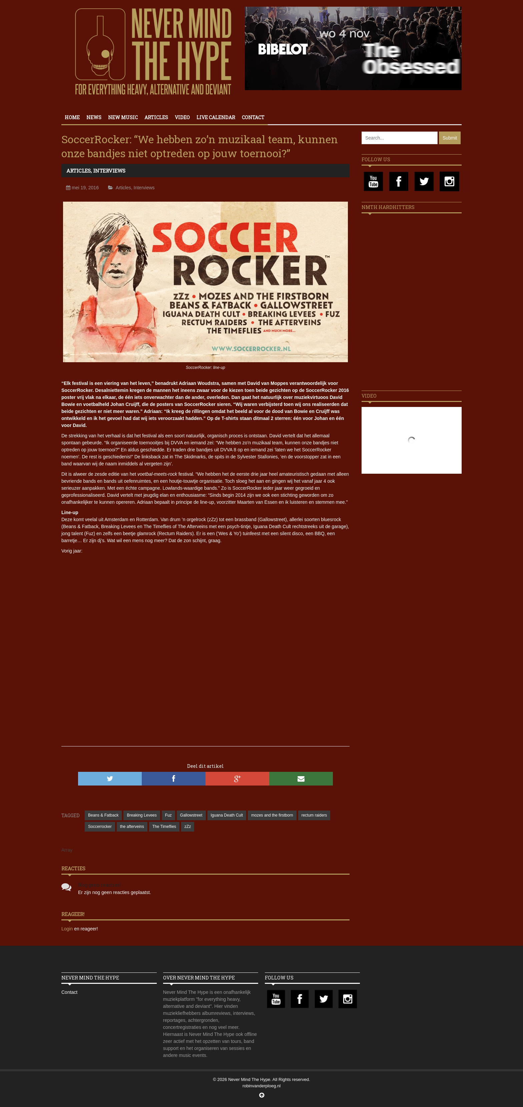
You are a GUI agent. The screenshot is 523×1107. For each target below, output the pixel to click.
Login (67, 928)
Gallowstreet (191, 815)
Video (182, 117)
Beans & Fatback (103, 815)
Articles (156, 117)
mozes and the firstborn (272, 815)
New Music (123, 117)
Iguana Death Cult (227, 815)
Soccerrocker (100, 826)
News (93, 117)
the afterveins (132, 826)
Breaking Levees (141, 815)
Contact (253, 117)
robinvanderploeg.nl (261, 1085)
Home (72, 117)
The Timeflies (164, 826)
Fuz (168, 815)
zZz (187, 826)
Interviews (109, 170)
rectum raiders (314, 815)
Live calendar (215, 117)
